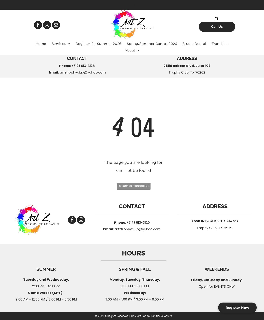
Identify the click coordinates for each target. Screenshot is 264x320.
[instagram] (47, 25)
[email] (56, 25)
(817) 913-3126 (83, 65)
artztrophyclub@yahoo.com (83, 72)
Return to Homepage (133, 185)
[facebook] (38, 25)
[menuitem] (41, 43)
